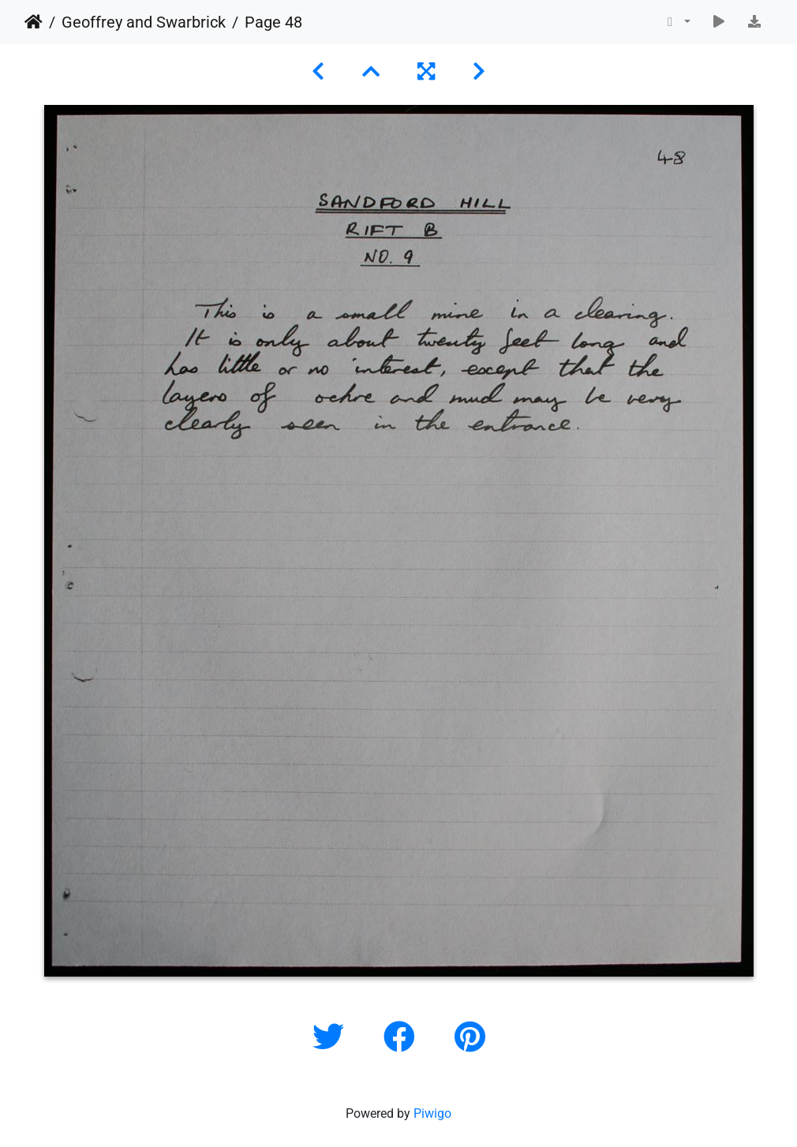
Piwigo (432, 1113)
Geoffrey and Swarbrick (144, 22)
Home (33, 22)
